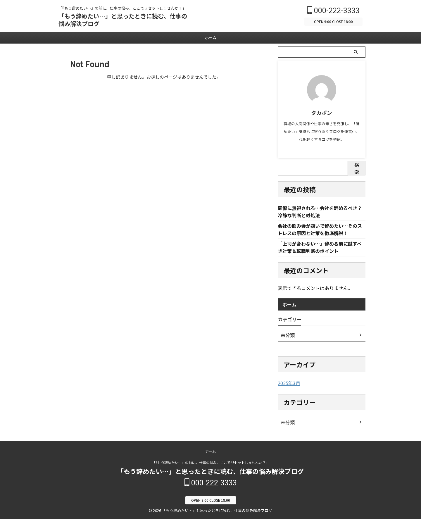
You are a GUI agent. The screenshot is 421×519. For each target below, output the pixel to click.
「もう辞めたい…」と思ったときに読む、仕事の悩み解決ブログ (122, 20)
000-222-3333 (333, 10)
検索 (356, 168)
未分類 (287, 424)
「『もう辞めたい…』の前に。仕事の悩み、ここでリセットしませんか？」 (210, 463)
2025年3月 (288, 385)
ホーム (210, 37)
